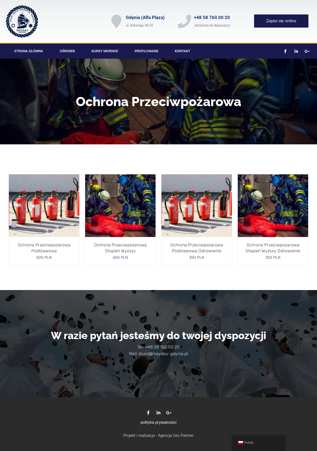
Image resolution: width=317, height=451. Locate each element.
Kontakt (182, 51)
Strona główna (28, 51)
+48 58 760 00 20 (212, 17)
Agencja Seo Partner (176, 435)
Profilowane (146, 51)
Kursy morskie (105, 51)
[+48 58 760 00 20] (184, 21)
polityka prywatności (158, 422)
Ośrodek (67, 51)
